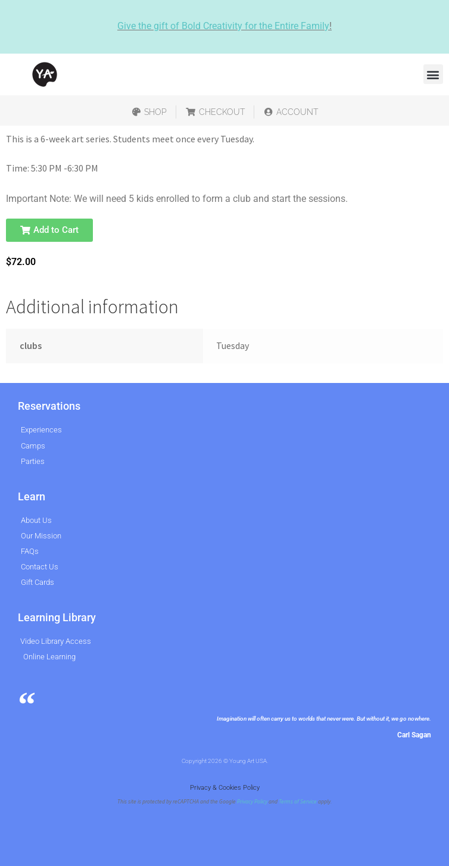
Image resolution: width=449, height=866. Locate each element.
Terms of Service (298, 801)
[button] (433, 74)
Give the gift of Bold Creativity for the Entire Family (223, 26)
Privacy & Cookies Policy (225, 788)
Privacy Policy (252, 801)
